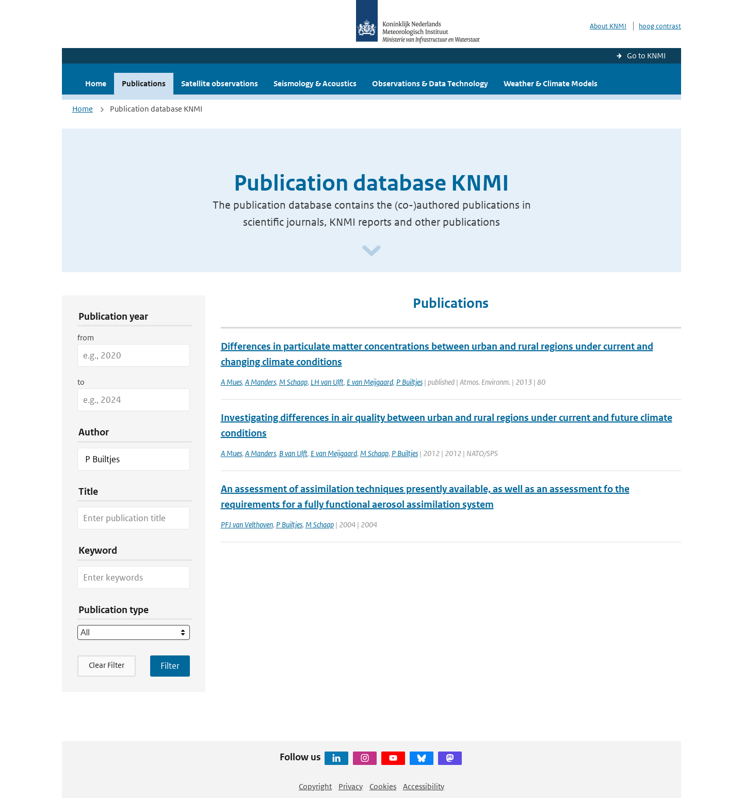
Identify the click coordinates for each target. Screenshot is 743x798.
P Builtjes (409, 382)
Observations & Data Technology (430, 83)
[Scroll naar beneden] (371, 251)
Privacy (350, 786)
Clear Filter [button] (106, 665)
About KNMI (608, 26)
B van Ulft (293, 453)
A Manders (260, 382)
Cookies (382, 786)
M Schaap (293, 382)
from (85, 337)
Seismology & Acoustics (315, 83)
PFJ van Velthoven (247, 524)
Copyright (315, 786)
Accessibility (423, 786)
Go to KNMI (646, 55)
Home (95, 83)
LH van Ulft (327, 382)
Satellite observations (219, 83)
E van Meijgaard (370, 382)
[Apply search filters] (170, 665)
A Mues (231, 382)
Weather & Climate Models (550, 83)
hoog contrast (660, 26)
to (81, 382)
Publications (144, 83)
